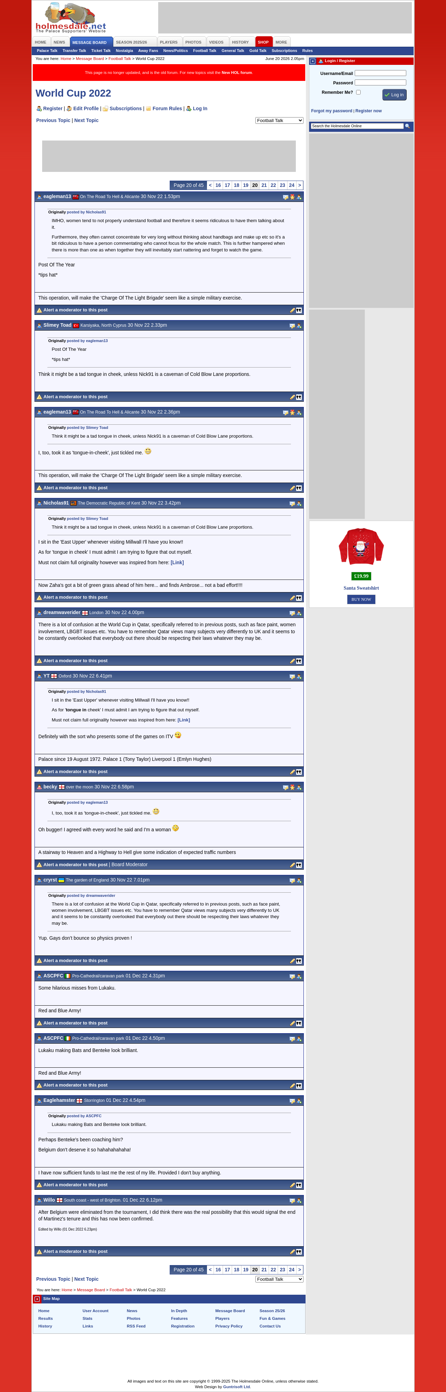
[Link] (177, 562)
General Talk (233, 50)
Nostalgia (124, 50)
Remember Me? (337, 92)
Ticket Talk (101, 50)
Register (52, 108)
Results (45, 1318)
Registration (182, 1326)
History (45, 1326)
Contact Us (270, 1326)
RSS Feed (136, 1326)
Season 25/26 (272, 1311)
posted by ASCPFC (84, 1116)
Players (222, 1318)
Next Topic (86, 120)
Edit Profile (86, 108)
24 (291, 185)
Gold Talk (258, 50)
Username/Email (336, 73)
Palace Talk (47, 50)
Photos (133, 1318)
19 (245, 185)
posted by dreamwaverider (91, 895)
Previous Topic (53, 120)
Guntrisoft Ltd (236, 1387)
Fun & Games (272, 1318)
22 (273, 185)
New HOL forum (237, 72)
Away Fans (148, 50)
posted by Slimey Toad (87, 427)
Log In (200, 108)
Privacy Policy (229, 1326)
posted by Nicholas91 (86, 212)
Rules (307, 50)
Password (343, 83)
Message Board (90, 58)
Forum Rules (167, 108)
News (132, 1311)
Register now (368, 110)
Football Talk (204, 50)
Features (179, 1318)
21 (264, 185)
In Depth (179, 1311)
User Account (95, 1311)
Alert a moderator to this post (76, 309)
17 (227, 185)
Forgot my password (331, 110)
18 (236, 185)
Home (66, 58)
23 (282, 185)
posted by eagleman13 (87, 341)
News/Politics (175, 50)
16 (218, 185)
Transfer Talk (74, 50)
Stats (87, 1318)
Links (88, 1326)
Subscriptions (284, 50)
